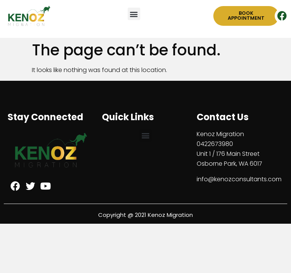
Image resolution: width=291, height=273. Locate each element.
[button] (134, 14)
